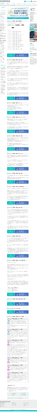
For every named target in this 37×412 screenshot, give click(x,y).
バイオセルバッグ (2, 20)
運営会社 (25, 405)
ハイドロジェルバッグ (2, 21)
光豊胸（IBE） (1, 56)
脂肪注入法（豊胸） (2, 28)
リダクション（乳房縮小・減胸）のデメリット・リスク (16, 34)
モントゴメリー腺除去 (2, 59)
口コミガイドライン (14, 405)
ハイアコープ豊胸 (2, 45)
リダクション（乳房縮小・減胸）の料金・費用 (15, 38)
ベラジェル (1, 60)
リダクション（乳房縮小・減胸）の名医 (14, 43)
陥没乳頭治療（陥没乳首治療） (2, 38)
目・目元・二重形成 (3, 67)
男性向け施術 (2, 92)
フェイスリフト (2, 75)
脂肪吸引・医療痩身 (3, 74)
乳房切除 (23, 188)
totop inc (18, 410)
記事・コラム (2, 405)
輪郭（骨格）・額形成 (3, 71)
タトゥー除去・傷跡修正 (3, 82)
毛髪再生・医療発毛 (3, 85)
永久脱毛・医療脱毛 (3, 81)
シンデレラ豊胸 (1, 49)
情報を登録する (32, 57)
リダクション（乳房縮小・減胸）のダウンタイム (15, 37)
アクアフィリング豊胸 (11, 291)
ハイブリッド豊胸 (2, 17)
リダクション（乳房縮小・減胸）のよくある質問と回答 (16, 44)
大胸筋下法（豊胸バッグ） (2, 24)
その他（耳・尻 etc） (3, 93)
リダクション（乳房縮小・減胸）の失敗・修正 (15, 41)
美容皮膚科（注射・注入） (3, 77)
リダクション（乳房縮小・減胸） (3, 40)
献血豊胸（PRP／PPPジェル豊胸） (3, 30)
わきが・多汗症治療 (3, 86)
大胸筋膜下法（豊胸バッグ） (3, 27)
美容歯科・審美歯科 (3, 89)
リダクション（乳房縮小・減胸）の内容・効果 (15, 31)
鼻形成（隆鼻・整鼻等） (3, 68)
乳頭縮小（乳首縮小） (2, 42)
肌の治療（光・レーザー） (3, 79)
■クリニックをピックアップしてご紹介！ (14, 47)
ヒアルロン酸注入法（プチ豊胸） (3, 34)
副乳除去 (1, 53)
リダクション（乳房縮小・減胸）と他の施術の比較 (15, 40)
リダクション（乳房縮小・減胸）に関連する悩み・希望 (16, 46)
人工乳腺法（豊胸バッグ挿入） (2, 14)
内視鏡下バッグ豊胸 (2, 52)
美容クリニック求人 (2, 406)
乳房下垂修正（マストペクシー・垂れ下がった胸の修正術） (3, 36)
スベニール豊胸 (1, 46)
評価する (31, 51)
